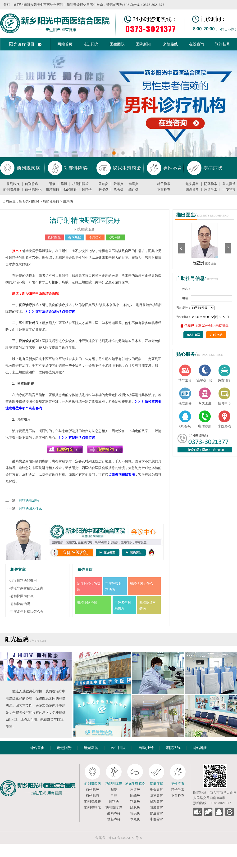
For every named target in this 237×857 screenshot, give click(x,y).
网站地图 (200, 748)
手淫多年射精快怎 (122, 605)
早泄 (64, 184)
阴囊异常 (192, 189)
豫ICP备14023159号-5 (125, 838)
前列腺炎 (13, 184)
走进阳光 (91, 44)
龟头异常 (192, 184)
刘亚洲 (199, 263)
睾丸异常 (229, 184)
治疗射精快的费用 (88, 586)
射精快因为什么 (30, 508)
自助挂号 (146, 748)
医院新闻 (143, 44)
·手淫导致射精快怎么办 (26, 588)
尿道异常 (210, 189)
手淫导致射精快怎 (113, 586)
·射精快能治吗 (19, 604)
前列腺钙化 (33, 189)
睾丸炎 (133, 189)
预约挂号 (222, 44)
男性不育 (177, 783)
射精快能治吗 (29, 500)
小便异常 (229, 189)
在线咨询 (196, 44)
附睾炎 (118, 184)
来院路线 (170, 44)
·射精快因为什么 (21, 596)
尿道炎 (103, 184)
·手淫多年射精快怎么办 (26, 611)
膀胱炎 (103, 189)
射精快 (87, 189)
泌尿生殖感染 (135, 783)
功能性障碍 (80, 184)
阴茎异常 (210, 184)
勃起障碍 (70, 189)
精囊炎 (133, 184)
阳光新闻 (91, 748)
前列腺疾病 (92, 783)
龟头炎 (118, 189)
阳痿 (52, 184)
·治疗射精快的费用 (23, 580)
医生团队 (117, 44)
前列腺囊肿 (11, 189)
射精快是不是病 (147, 605)
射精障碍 (52, 189)
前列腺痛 (31, 184)
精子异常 (163, 184)
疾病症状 (156, 783)
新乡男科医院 (29, 201)
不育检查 (163, 189)
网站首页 (65, 44)
